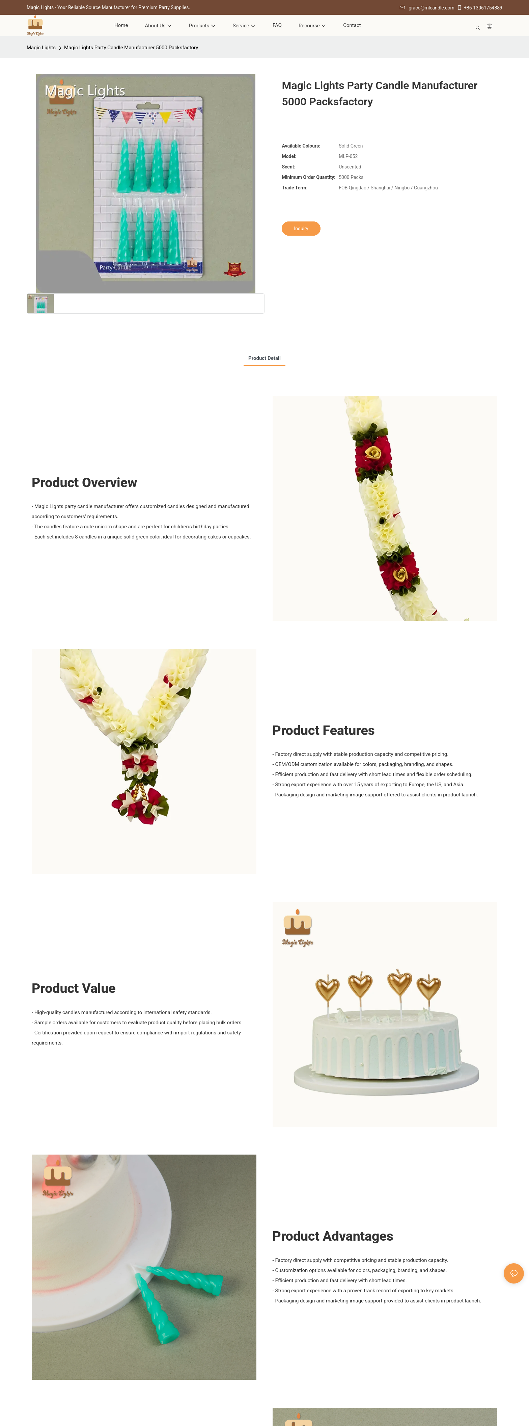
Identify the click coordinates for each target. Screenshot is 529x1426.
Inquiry (301, 228)
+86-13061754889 (479, 7)
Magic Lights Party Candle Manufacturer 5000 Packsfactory (131, 48)
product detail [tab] (264, 358)
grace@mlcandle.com (427, 7)
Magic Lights (41, 48)
